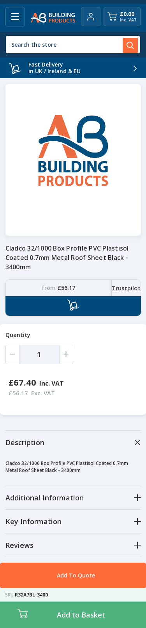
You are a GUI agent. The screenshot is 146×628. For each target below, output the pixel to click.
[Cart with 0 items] (122, 16)
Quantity (17, 335)
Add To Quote (76, 575)
